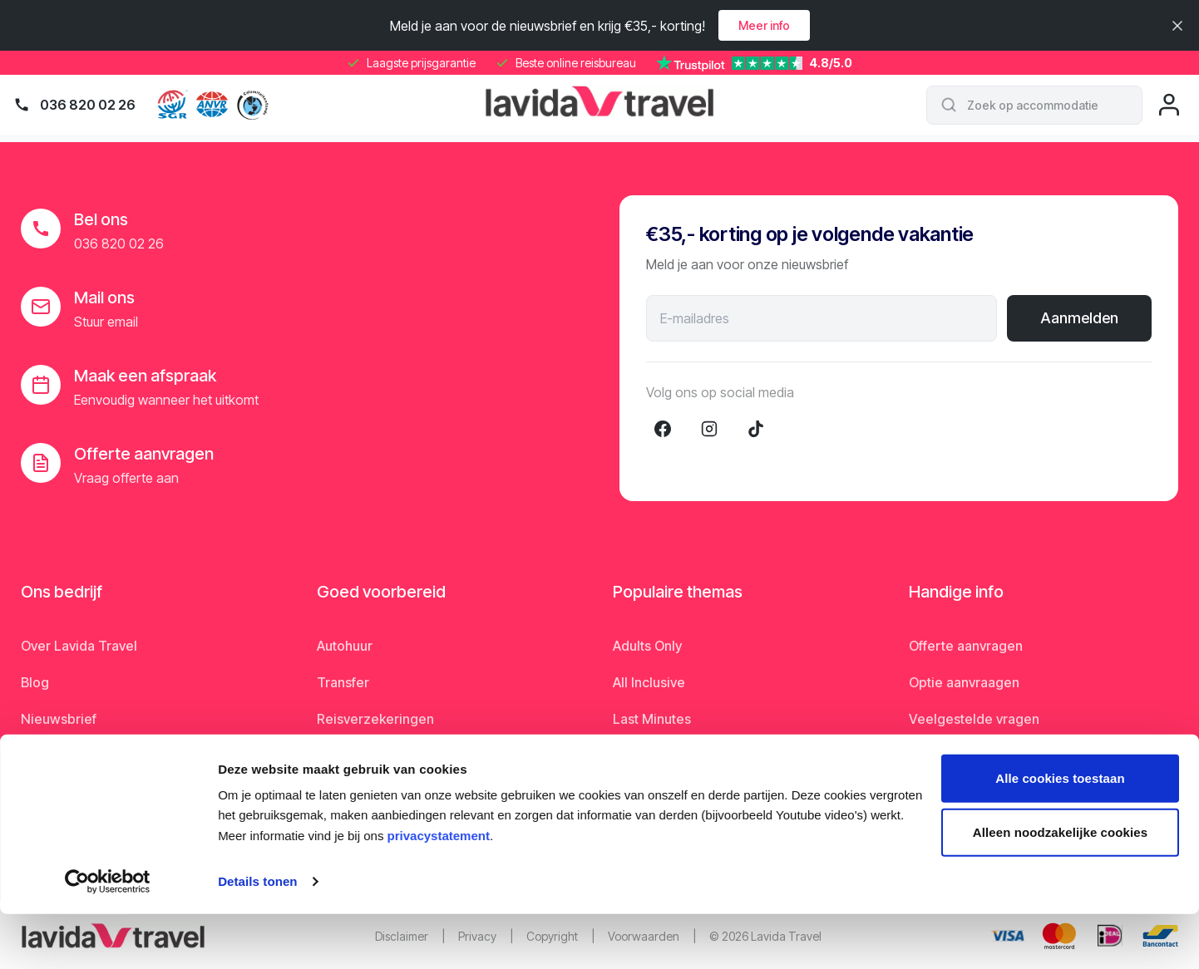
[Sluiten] (1177, 25)
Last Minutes (652, 719)
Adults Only (647, 645)
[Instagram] (709, 428)
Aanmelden (1079, 318)
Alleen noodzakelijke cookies (1060, 887)
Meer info (764, 25)
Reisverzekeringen (375, 719)
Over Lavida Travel (79, 645)
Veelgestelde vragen (974, 719)
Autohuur (345, 645)
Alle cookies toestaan (1060, 833)
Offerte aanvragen (966, 645)
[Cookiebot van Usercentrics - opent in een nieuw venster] (107, 936)
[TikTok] (755, 428)
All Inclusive (649, 682)
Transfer (343, 682)
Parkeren (345, 755)
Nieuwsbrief (58, 719)
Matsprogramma (960, 755)
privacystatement (438, 890)
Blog (35, 682)
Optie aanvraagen (964, 682)
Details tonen (257, 936)
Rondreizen (649, 755)
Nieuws (44, 755)
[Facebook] (662, 428)
